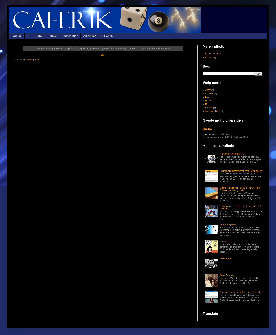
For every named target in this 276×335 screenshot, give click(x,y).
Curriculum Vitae (213, 54)
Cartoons (209, 93)
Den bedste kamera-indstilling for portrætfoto (240, 292)
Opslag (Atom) (32, 60)
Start (103, 55)
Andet (208, 90)
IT (28, 35)
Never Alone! (226, 258)
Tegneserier (70, 35)
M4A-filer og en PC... (229, 224)
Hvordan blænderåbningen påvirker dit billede (241, 171)
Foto (39, 35)
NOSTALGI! (225, 241)
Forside (17, 35)
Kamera (209, 108)
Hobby (52, 35)
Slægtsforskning (212, 111)
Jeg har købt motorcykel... (232, 154)
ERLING (207, 128)
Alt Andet (89, 35)
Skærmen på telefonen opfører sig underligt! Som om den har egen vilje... (240, 189)
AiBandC (107, 35)
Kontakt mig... (211, 57)
